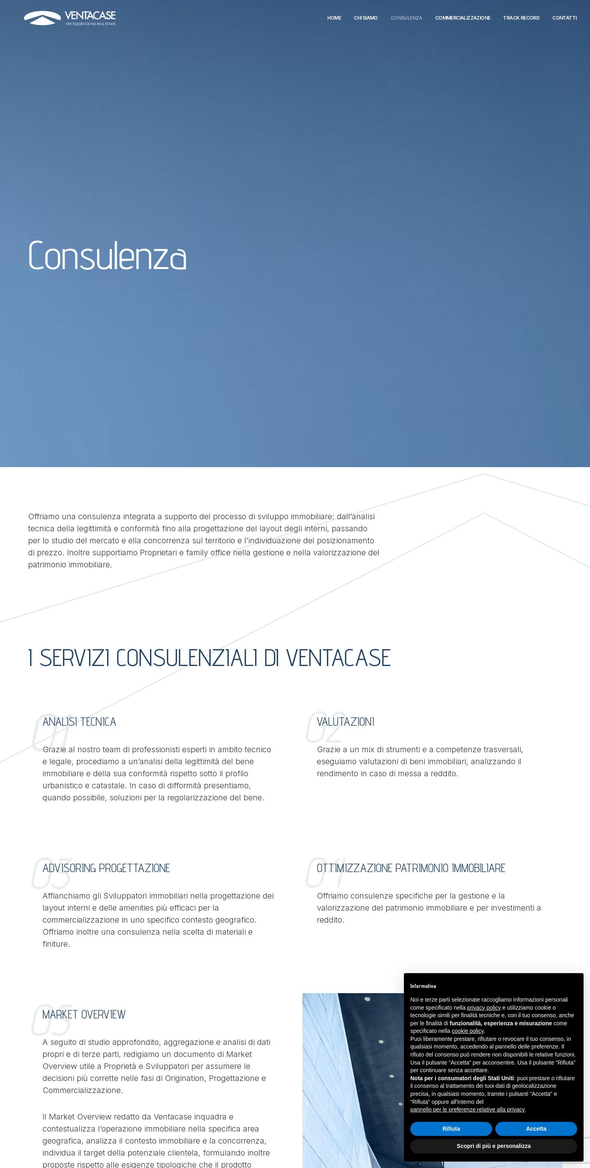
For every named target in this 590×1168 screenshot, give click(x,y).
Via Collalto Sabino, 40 (148, 1088)
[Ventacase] (78, 21)
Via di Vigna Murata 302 (150, 1053)
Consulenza (406, 21)
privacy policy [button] (484, 1007)
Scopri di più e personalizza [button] (494, 1146)
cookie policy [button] (468, 1031)
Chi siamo (366, 21)
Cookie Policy (230, 1121)
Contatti (564, 21)
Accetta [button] (536, 1128)
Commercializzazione (463, 21)
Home (334, 21)
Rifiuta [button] (451, 1128)
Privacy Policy (230, 1113)
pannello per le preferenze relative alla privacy (467, 1109)
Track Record (521, 21)
